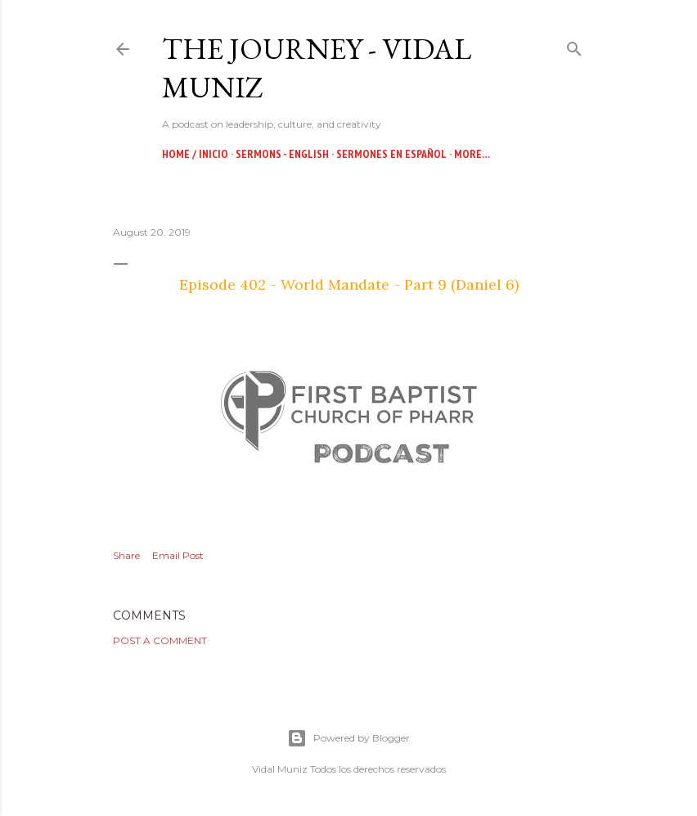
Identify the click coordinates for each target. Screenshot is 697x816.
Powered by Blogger (348, 738)
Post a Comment (160, 640)
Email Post (178, 555)
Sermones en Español (391, 154)
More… (472, 154)
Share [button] (126, 555)
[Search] (574, 45)
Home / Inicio (195, 154)
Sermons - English (282, 154)
